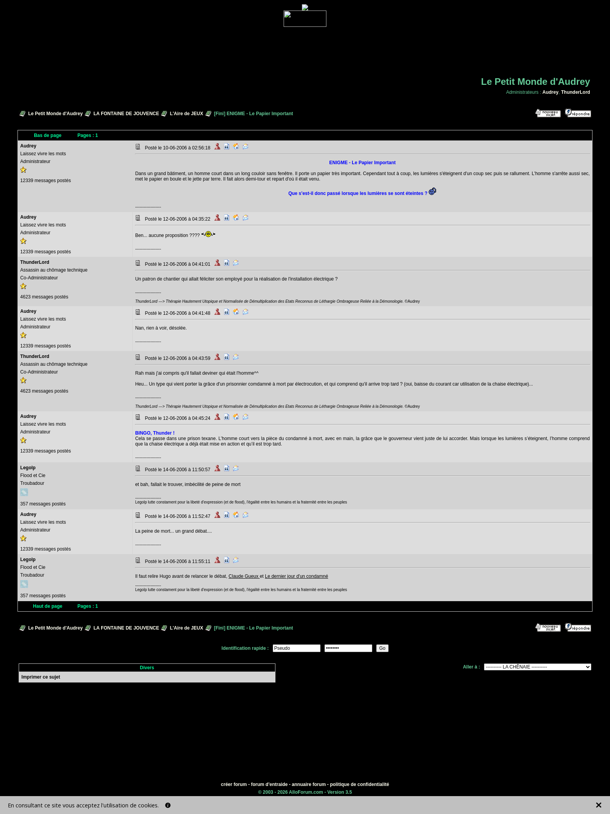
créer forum (234, 784)
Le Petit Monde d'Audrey (55, 113)
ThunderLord (575, 92)
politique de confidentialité (359, 784)
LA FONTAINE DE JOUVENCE (126, 113)
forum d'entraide (269, 784)
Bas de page (47, 135)
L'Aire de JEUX (186, 113)
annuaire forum (309, 784)
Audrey (550, 92)
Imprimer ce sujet (40, 677)
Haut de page (47, 606)
